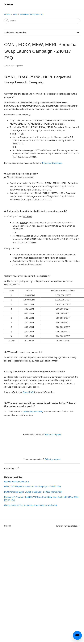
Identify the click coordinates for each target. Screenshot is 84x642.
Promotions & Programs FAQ (31, 14)
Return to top (11, 467)
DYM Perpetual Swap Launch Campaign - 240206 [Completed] (33, 492)
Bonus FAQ (28, 392)
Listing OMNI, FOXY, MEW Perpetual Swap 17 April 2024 (30, 505)
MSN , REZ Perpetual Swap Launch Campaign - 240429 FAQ (32, 486)
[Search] (42, 20)
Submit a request (53, 434)
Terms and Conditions (52, 163)
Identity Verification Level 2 (16, 481)
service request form (32, 411)
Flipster (7, 14)
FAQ (15, 14)
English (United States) (68, 526)
